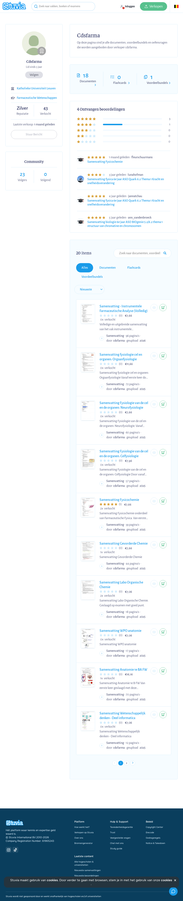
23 (22, 174)
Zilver (22, 108)
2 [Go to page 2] (128, 748)
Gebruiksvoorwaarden (17, 891)
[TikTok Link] (15, 837)
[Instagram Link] (8, 837)
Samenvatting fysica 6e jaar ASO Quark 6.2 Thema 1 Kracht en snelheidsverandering (125, 181)
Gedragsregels (153, 824)
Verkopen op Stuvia (84, 819)
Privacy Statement (41, 891)
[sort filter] (87, 275)
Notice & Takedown (155, 830)
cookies (52, 880)
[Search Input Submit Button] (165, 253)
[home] (14, 6)
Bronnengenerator (83, 830)
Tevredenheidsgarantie (121, 814)
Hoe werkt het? (82, 814)
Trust (112, 819)
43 (45, 108)
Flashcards (119, 83)
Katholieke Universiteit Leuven (36, 88)
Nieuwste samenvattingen (87, 857)
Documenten (88, 81)
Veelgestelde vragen (120, 824)
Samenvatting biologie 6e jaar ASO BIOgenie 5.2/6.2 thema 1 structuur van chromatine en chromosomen (125, 224)
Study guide (116, 835)
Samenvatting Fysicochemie (105, 161)
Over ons (78, 824)
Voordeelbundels (157, 83)
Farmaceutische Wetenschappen (37, 98)
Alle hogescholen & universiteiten (83, 850)
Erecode (150, 819)
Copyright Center (154, 814)
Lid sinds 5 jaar (34, 66)
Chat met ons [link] (116, 830)
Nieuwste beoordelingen (86, 862)
